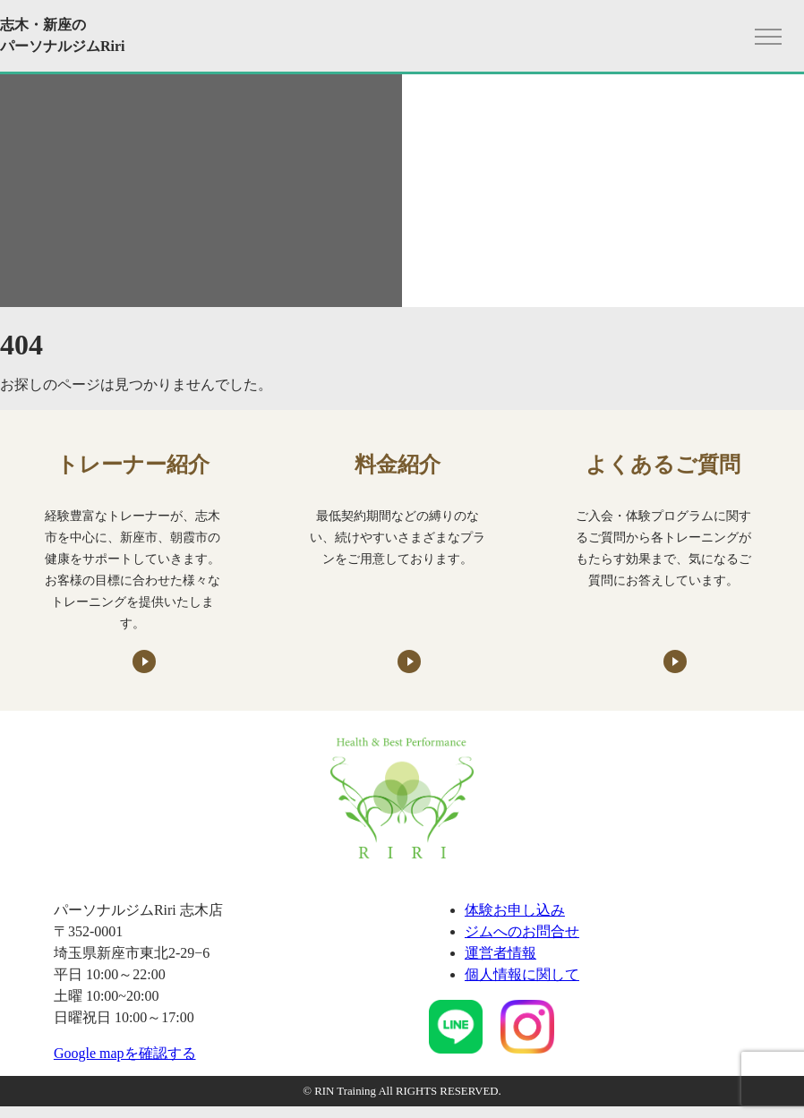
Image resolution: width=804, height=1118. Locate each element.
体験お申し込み (515, 909)
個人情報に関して (522, 974)
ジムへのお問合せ (522, 931)
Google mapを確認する (125, 1053)
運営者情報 (500, 952)
